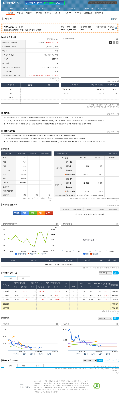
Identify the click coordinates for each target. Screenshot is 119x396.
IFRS (107, 360)
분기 (23, 278)
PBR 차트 (66, 324)
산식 (115, 360)
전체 (10, 365)
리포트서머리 (88, 8)
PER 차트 (6, 324)
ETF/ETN (26, 8)
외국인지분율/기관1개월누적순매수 (117, 42)
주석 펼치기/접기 (57, 81)
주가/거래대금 (114, 42)
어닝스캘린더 (103, 8)
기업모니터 (10, 8)
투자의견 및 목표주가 (10, 224)
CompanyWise (12, 3)
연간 (10, 278)
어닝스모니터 (41, 8)
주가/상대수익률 (110, 42)
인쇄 (114, 19)
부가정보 (72, 8)
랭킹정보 (57, 8)
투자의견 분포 (67, 224)
